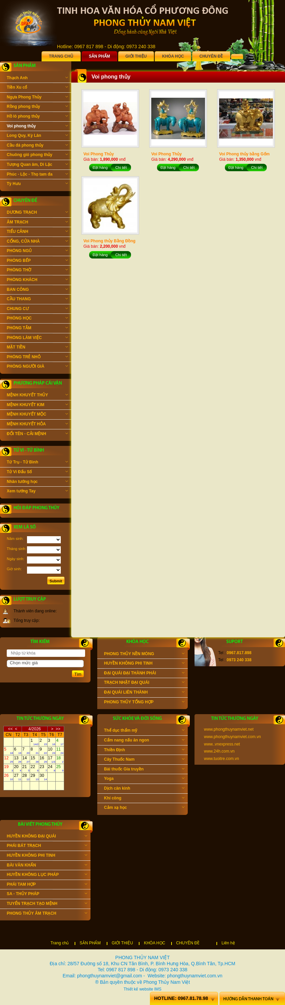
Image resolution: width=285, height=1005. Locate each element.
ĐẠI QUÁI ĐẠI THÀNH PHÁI (144, 674)
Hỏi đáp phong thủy (36, 508)
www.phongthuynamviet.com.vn (232, 736)
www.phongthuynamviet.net (229, 729)
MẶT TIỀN (37, 348)
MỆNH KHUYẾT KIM (37, 405)
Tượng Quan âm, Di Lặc (37, 165)
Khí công (144, 799)
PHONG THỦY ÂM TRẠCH (47, 914)
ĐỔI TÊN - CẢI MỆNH (37, 434)
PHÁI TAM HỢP (47, 885)
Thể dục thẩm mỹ (144, 731)
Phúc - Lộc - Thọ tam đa (37, 175)
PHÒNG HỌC (37, 319)
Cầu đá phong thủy (37, 146)
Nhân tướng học (37, 482)
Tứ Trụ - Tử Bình (37, 463)
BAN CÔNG (37, 290)
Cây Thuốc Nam (144, 760)
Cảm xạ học (144, 808)
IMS (157, 989)
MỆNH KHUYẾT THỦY (37, 396)
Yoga (144, 779)
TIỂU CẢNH (37, 232)
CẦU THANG (37, 300)
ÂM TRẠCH (37, 223)
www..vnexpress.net (222, 744)
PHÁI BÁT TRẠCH (47, 846)
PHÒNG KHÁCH (37, 280)
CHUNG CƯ (37, 309)
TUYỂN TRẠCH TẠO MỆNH (47, 904)
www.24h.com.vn (219, 751)
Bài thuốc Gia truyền (144, 770)
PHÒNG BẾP (37, 261)
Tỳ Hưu (37, 184)
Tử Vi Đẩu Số (37, 472)
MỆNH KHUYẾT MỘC (37, 415)
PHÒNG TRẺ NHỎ (37, 358)
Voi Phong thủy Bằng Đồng (109, 241)
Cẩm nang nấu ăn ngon (144, 741)
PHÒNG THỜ (37, 271)
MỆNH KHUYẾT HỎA (37, 425)
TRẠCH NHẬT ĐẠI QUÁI (144, 683)
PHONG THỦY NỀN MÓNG (144, 654)
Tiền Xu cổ (37, 88)
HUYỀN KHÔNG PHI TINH (144, 664)
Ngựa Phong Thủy (37, 98)
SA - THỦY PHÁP (47, 894)
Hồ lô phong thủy (37, 117)
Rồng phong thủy (37, 107)
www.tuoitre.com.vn (221, 758)
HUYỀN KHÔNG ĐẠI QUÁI (47, 837)
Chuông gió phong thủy (37, 155)
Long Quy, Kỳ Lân (37, 136)
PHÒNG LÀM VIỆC (37, 338)
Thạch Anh (37, 78)
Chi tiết (121, 167)
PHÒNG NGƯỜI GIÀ (37, 367)
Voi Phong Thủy (98, 154)
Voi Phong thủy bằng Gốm (244, 154)
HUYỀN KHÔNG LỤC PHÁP (47, 875)
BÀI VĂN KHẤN (47, 866)
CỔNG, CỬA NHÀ (37, 242)
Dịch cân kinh (144, 789)
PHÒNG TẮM (37, 329)
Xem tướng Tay (37, 492)
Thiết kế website (138, 989)
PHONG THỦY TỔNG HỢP (144, 703)
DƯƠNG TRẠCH (37, 213)
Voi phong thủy (37, 127)
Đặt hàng (100, 167)
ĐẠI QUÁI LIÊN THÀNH (144, 693)
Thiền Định (144, 751)
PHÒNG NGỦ (37, 251)
